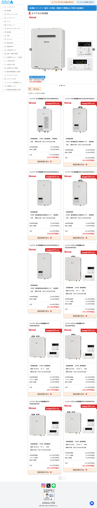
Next (93, 49)
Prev (30, 49)
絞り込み (33, 89)
